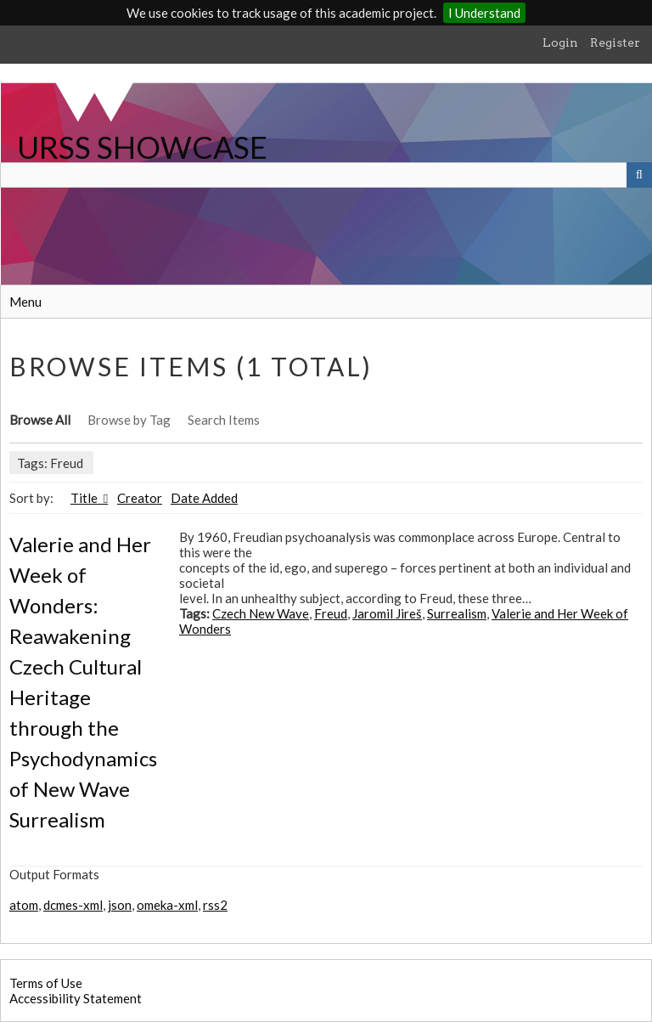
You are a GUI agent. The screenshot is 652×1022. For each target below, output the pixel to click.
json (120, 904)
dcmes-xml (73, 904)
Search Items (224, 419)
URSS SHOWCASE (142, 147)
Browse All (39, 419)
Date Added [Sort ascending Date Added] (204, 497)
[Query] (326, 175)
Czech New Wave (260, 613)
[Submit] (639, 175)
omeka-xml (167, 904)
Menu (25, 301)
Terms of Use (45, 983)
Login (560, 42)
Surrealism (456, 613)
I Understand (484, 12)
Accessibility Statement (75, 998)
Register (615, 42)
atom (23, 904)
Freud (330, 613)
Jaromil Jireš (387, 613)
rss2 (215, 904)
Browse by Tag (129, 419)
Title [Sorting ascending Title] (85, 497)
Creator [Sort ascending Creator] (139, 497)
